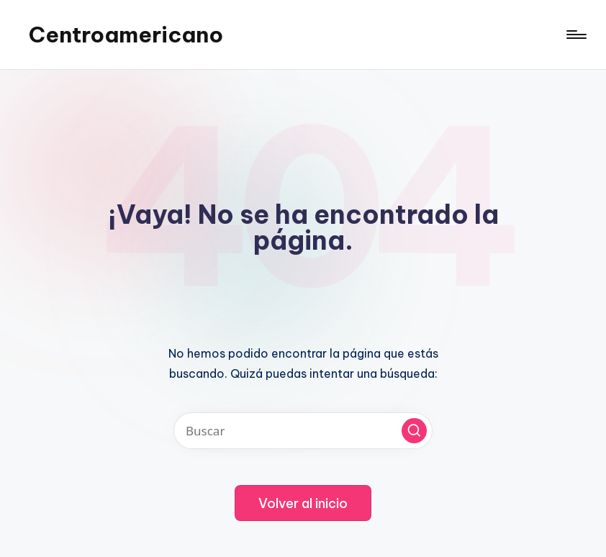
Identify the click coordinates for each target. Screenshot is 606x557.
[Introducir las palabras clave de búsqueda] (303, 430)
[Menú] (575, 35)
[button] (414, 430)
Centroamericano (126, 34)
